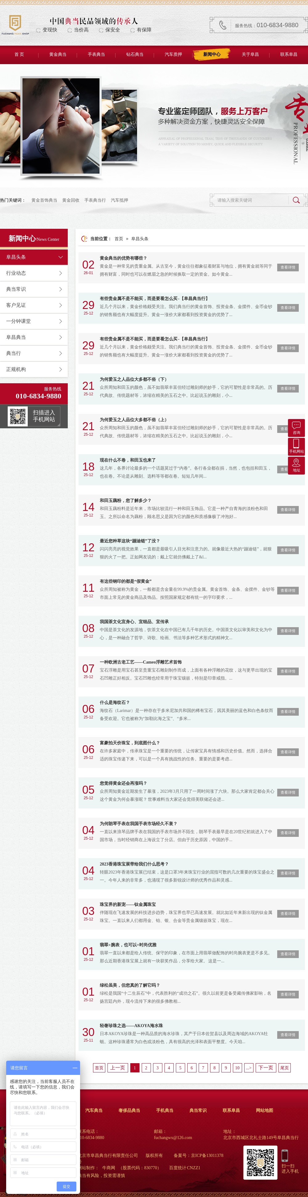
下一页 (265, 1067)
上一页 (117, 1067)
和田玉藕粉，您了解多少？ (126, 500)
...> (248, 1068)
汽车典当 (94, 1110)
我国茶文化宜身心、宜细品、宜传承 (134, 621)
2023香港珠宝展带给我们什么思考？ (134, 864)
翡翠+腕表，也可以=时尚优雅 (128, 945)
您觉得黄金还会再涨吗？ (123, 783)
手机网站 (296, 446)
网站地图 (264, 1110)
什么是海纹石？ (115, 702)
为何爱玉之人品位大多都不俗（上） (134, 420)
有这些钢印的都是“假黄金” (126, 581)
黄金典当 (58, 54)
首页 (119, 239)
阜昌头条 (16, 257)
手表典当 (96, 54)
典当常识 (16, 289)
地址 (296, 464)
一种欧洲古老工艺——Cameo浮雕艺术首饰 (141, 662)
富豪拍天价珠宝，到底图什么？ (130, 743)
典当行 (13, 353)
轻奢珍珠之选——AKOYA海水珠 (131, 1025)
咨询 (296, 427)
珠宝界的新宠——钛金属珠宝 (128, 904)
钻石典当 (135, 54)
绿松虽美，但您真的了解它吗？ (130, 985)
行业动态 (16, 273)
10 (237, 1068)
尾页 (284, 1068)
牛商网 (108, 1168)
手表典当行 (95, 200)
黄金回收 (70, 200)
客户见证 (16, 305)
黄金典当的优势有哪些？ (123, 258)
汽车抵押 (119, 200)
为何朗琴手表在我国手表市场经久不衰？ (138, 823)
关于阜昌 (250, 54)
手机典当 (164, 1110)
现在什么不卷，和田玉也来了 (128, 460)
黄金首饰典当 (44, 200)
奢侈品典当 (129, 1110)
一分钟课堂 (18, 321)
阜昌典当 (16, 337)
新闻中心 (212, 54)
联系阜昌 (289, 54)
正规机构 (16, 369)
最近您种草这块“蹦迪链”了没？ (130, 541)
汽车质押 (173, 54)
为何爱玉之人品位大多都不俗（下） (134, 379)
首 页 (19, 54)
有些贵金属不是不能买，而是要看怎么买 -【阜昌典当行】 (155, 298)
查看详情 (288, 267)
